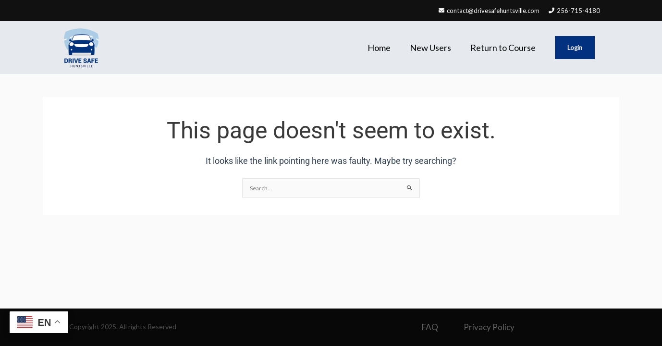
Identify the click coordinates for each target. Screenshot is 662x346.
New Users (430, 47)
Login (574, 47)
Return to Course (503, 47)
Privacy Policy (489, 327)
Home (379, 47)
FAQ (430, 327)
